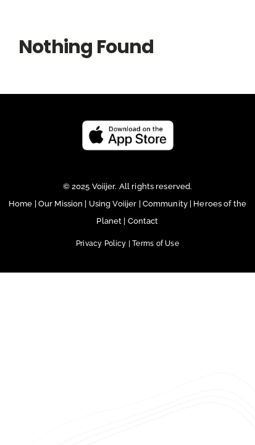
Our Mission (60, 234)
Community (166, 234)
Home (22, 234)
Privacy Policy (104, 274)
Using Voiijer (113, 234)
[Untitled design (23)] (128, 155)
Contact (143, 251)
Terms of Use (155, 274)
